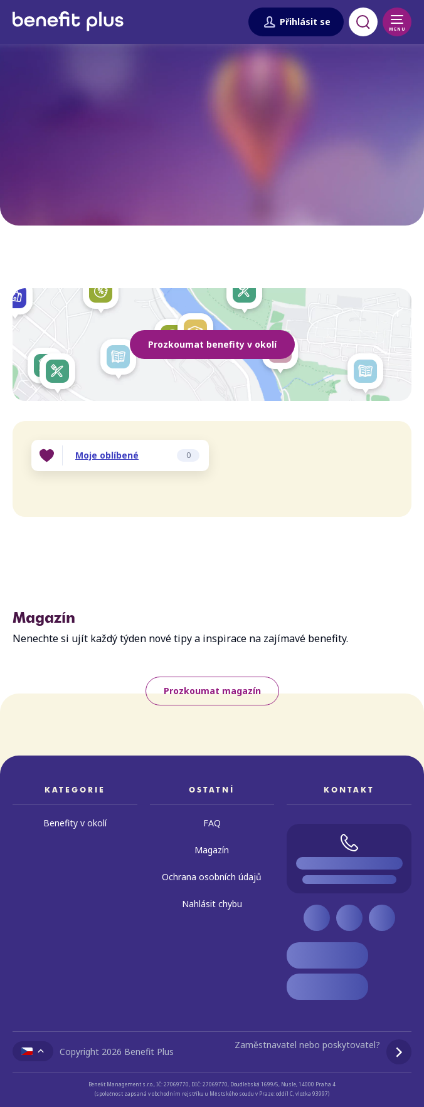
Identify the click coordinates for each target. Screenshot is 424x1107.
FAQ (212, 823)
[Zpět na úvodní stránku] (68, 36)
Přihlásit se (296, 22)
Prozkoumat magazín (212, 691)
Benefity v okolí (75, 823)
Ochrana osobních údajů (212, 877)
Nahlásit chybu (212, 904)
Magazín (211, 850)
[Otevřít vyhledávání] (363, 22)
